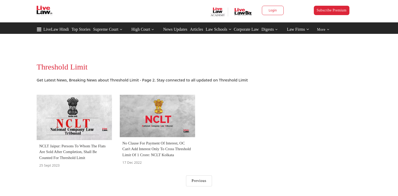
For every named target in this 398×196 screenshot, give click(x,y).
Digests (267, 29)
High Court (140, 29)
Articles (196, 29)
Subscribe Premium (332, 10)
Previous (199, 181)
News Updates (175, 29)
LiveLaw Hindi (56, 29)
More (323, 29)
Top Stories (80, 29)
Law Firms (298, 29)
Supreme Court (105, 29)
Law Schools (218, 29)
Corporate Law (246, 29)
